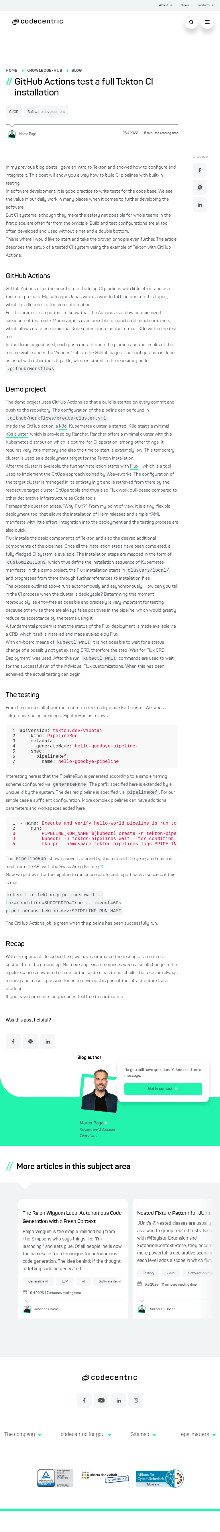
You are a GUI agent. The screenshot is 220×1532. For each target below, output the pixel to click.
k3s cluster (17, 435)
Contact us (205, 5)
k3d (63, 427)
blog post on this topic (142, 296)
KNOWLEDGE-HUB (44, 71)
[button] (22, 1462)
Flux (134, 467)
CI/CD (19, 111)
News (184, 5)
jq (97, 885)
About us (165, 5)
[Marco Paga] (24, 133)
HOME (11, 71)
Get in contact (167, 1109)
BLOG (76, 71)
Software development (64, 111)
